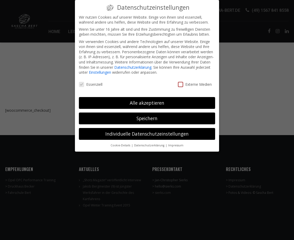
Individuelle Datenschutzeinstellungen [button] (147, 130)
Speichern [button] (147, 115)
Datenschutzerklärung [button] (149, 142)
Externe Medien (195, 81)
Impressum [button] (175, 142)
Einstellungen (100, 69)
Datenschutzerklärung (132, 64)
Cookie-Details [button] (121, 142)
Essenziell (90, 81)
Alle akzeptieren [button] (147, 100)
